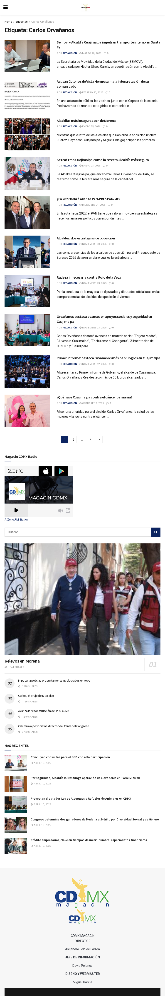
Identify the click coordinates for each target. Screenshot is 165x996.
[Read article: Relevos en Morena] (82, 599)
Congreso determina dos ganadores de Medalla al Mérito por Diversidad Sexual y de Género (95, 819)
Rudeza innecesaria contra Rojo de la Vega (89, 277)
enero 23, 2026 (89, 165)
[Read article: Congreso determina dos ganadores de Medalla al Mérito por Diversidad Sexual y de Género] (16, 825)
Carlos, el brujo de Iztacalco (36, 696)
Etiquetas (22, 21)
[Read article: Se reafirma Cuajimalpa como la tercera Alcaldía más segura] (27, 173)
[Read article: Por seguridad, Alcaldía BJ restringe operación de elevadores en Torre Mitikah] (16, 784)
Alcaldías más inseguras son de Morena (86, 120)
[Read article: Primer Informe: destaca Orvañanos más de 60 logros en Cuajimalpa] (27, 371)
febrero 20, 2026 (91, 92)
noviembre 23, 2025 (92, 283)
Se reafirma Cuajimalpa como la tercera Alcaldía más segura (103, 159)
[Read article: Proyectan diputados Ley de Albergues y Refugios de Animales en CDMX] (16, 804)
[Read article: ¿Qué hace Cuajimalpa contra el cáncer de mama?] (27, 411)
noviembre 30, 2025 (92, 244)
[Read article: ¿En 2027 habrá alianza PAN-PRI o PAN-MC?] (27, 212)
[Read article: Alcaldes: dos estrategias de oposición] (27, 252)
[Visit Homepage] (85, 7)
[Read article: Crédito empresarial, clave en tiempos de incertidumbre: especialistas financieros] (16, 846)
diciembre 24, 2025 (92, 204)
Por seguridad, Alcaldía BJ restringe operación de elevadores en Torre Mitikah (85, 778)
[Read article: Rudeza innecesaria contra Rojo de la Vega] (27, 291)
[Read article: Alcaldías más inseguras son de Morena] (27, 134)
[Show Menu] (5, 7)
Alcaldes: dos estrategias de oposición (86, 238)
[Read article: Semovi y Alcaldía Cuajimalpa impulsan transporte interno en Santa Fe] (27, 56)
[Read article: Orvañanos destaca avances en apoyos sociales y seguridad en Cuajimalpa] (27, 330)
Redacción (70, 53)
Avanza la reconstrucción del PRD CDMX (43, 711)
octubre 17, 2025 (91, 403)
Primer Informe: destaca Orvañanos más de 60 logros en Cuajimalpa (108, 358)
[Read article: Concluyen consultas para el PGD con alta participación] (16, 763)
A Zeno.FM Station (17, 519)
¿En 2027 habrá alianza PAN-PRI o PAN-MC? (88, 199)
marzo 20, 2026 (90, 53)
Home (8, 21)
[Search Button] (155, 532)
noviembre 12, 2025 (92, 364)
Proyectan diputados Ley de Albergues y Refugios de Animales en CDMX (81, 798)
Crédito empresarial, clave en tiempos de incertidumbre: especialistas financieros (89, 840)
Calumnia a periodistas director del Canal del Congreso (53, 726)
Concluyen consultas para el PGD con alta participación (70, 757)
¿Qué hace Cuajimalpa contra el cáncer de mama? (94, 397)
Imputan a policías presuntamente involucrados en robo (54, 680)
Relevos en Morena (22, 661)
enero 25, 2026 (89, 126)
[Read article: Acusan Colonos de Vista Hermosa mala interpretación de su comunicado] (27, 95)
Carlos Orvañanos (42, 21)
